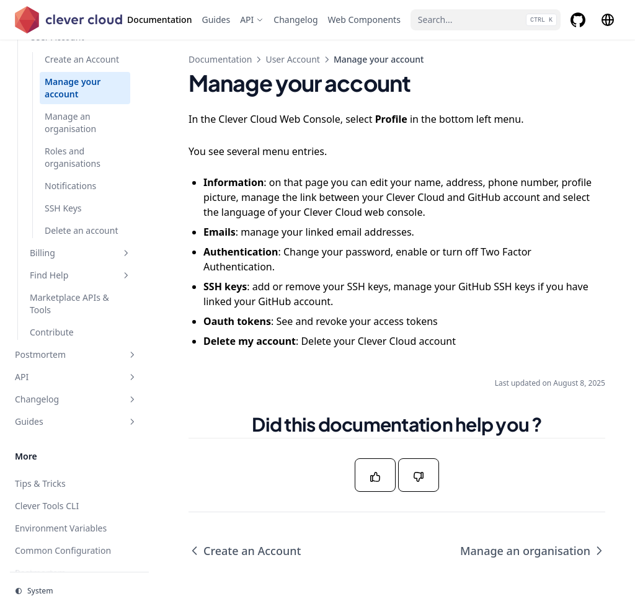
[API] (252, 20)
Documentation (220, 59)
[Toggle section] (125, 253)
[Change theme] (79, 591)
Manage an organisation (532, 550)
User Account (292, 59)
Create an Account (245, 550)
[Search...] (486, 19)
